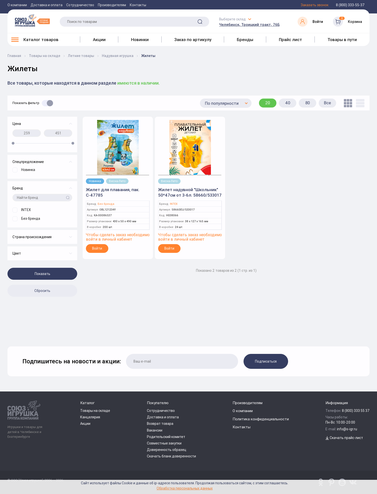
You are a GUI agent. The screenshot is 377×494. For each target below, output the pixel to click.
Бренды (245, 39)
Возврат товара (160, 424)
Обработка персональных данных (185, 488)
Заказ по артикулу (192, 39)
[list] (359, 103)
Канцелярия (90, 417)
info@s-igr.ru (347, 429)
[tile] (346, 103)
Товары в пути (342, 39)
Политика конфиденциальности (261, 419)
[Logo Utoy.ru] (32, 20)
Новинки (140, 39)
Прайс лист (290, 39)
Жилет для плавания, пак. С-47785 (112, 192)
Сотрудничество (80, 5)
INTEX (174, 204)
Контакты (138, 5)
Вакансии (154, 430)
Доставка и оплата (47, 5)
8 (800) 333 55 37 (356, 411)
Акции (99, 39)
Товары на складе (95, 411)
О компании (17, 5)
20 (267, 103)
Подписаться (266, 361)
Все (327, 103)
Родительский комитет (166, 437)
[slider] (13, 143)
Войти (97, 248)
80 (307, 103)
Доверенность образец (166, 450)
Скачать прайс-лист (344, 438)
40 (287, 103)
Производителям (112, 5)
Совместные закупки (164, 443)
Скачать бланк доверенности (171, 456)
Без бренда (106, 204)
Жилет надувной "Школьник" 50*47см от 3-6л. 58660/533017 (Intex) (190, 195)
